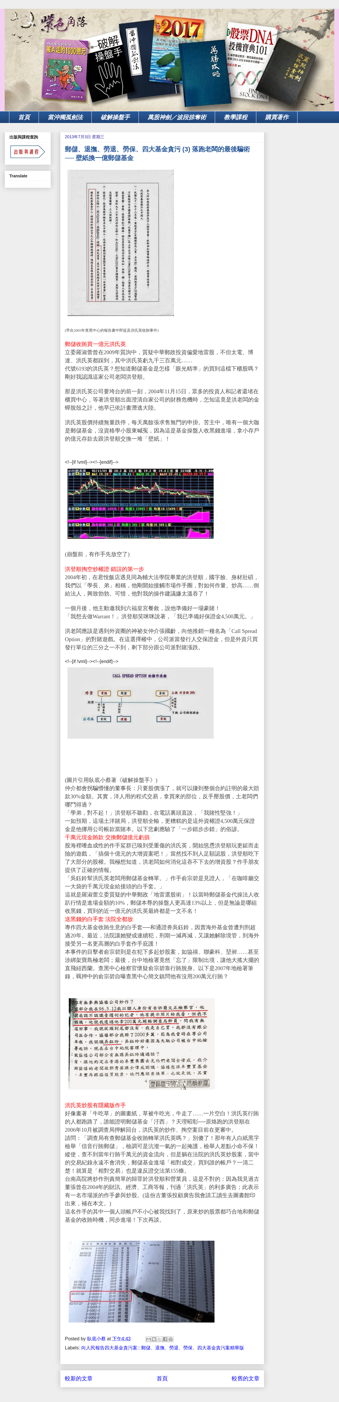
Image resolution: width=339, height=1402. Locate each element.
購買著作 (276, 117)
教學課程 (235, 117)
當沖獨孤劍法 (65, 117)
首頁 (24, 117)
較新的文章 (79, 1378)
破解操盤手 (115, 117)
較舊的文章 (246, 1378)
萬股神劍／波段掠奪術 (177, 117)
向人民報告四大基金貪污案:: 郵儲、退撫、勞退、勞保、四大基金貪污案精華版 (162, 1347)
